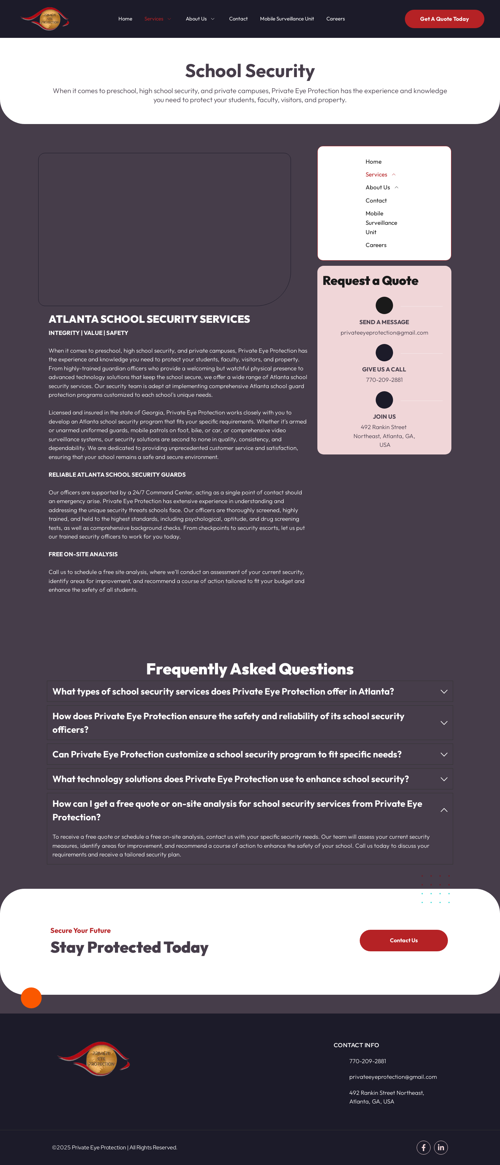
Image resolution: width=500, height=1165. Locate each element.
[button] (250, 691)
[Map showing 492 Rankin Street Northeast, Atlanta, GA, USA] (243, 1074)
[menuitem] (125, 19)
